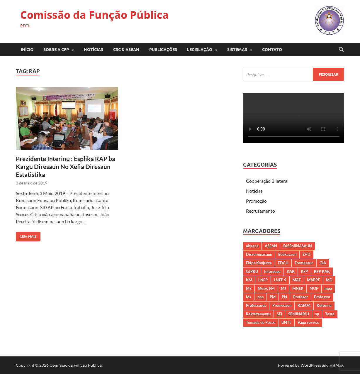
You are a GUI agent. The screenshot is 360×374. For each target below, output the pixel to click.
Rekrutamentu (258, 314)
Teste (329, 314)
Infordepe (272, 271)
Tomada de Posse (260, 322)
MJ (283, 288)
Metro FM (266, 288)
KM (249, 279)
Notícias (93, 49)
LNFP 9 (280, 279)
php (260, 297)
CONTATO (272, 49)
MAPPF (313, 279)
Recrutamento (260, 211)
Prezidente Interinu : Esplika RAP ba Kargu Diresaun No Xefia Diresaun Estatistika (65, 166)
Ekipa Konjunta (259, 262)
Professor (322, 297)
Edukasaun (287, 254)
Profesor (300, 297)
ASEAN (271, 245)
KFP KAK (322, 271)
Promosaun (281, 305)
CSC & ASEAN (126, 49)
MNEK (297, 288)
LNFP (263, 279)
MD (329, 279)
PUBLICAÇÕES (163, 49)
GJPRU (252, 271)
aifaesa (252, 245)
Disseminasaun (259, 254)
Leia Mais (26, 235)
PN (284, 297)
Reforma (324, 305)
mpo (328, 288)
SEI (279, 314)
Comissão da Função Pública (94, 15)
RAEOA (304, 305)
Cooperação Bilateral (267, 181)
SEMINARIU (298, 314)
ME (249, 288)
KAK (291, 271)
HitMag (336, 365)
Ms (248, 297)
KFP (304, 271)
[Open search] (341, 49)
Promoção (256, 201)
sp (317, 314)
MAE (297, 279)
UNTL (286, 322)
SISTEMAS (237, 49)
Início (27, 49)
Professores (256, 305)
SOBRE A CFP (56, 49)
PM (273, 297)
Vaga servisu (308, 322)
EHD (306, 254)
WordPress (310, 365)
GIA (323, 262)
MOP (314, 288)
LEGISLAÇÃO (199, 49)
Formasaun (304, 262)
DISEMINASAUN (297, 245)
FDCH (283, 262)
